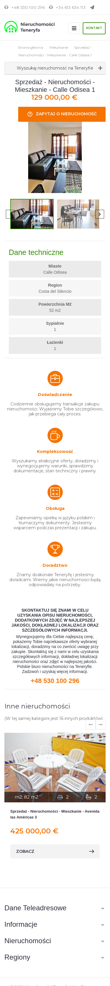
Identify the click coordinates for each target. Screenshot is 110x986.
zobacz (55, 851)
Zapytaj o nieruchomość (62, 114)
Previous (10, 214)
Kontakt (94, 28)
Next (99, 214)
